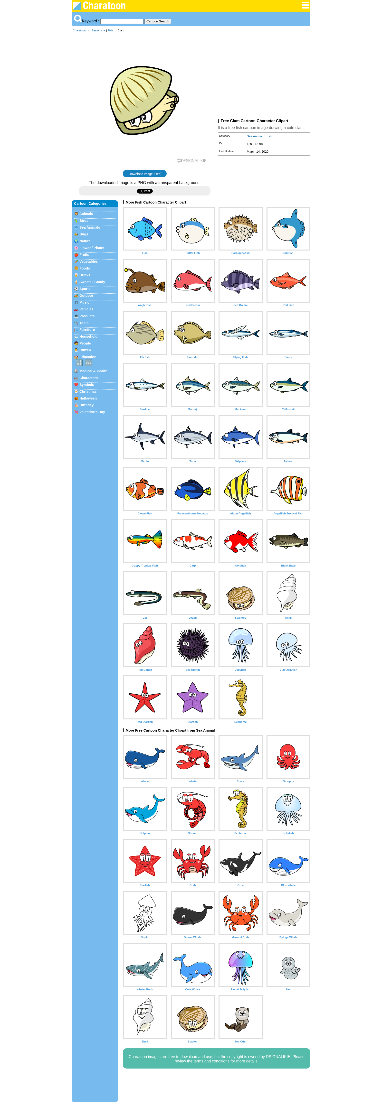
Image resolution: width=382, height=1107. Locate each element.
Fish (110, 30)
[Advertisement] (264, 76)
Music (84, 302)
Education (87, 357)
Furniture (87, 330)
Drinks (84, 275)
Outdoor (86, 296)
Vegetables (88, 261)
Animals (86, 214)
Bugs (83, 234)
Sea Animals (89, 227)
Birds (83, 221)
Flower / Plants (91, 248)
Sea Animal (98, 30)
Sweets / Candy (92, 282)
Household (88, 336)
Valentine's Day (92, 412)
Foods (84, 268)
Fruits (84, 255)
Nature (85, 241)
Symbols (86, 385)
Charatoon (79, 30)
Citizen (85, 350)
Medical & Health (93, 371)
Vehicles (86, 309)
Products (87, 316)
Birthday (86, 405)
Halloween (88, 398)
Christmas (87, 391)
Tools (83, 323)
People (85, 343)
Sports (85, 289)
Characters (88, 378)
